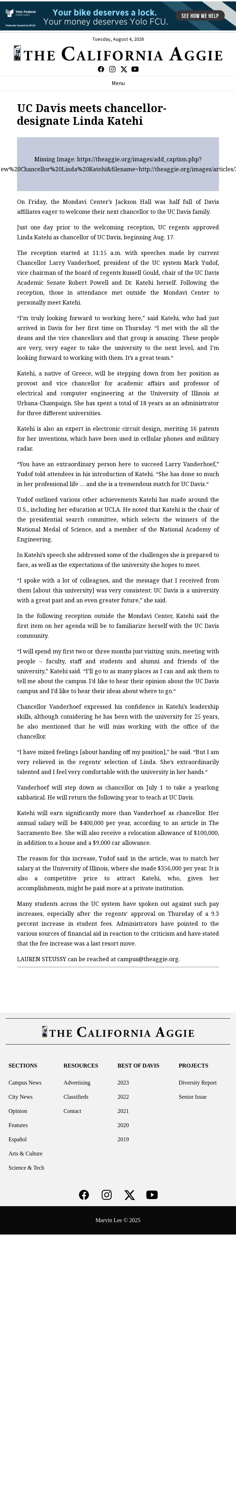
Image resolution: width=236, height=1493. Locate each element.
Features (18, 1125)
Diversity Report (198, 1083)
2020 (123, 1125)
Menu (118, 83)
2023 (123, 1083)
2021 (123, 1111)
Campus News (25, 1083)
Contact (72, 1111)
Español (18, 1139)
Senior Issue (193, 1097)
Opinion (18, 1111)
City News (21, 1097)
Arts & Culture (26, 1154)
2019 (123, 1139)
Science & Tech (26, 1168)
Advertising (76, 1083)
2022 (123, 1097)
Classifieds (75, 1097)
